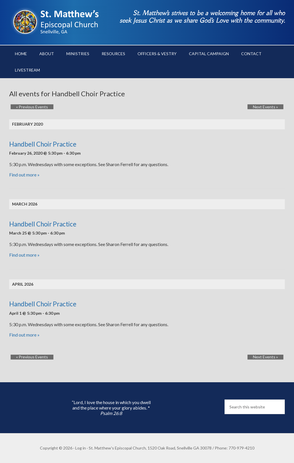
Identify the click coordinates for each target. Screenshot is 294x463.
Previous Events (26, 106)
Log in (80, 447)
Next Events (270, 106)
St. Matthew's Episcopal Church (58, 20)
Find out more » (24, 174)
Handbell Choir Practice (42, 144)
